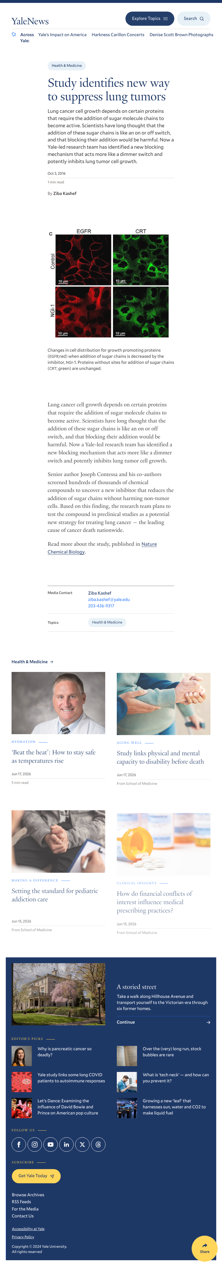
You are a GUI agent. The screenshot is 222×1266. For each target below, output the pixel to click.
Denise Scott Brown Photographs (182, 35)
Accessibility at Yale (28, 1228)
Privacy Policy (23, 1236)
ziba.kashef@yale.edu (109, 606)
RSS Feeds (21, 1202)
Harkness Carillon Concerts (118, 35)
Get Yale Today (36, 1176)
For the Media (25, 1209)
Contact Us (23, 1216)
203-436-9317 (101, 613)
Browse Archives (28, 1195)
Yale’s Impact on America (62, 35)
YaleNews (30, 22)
